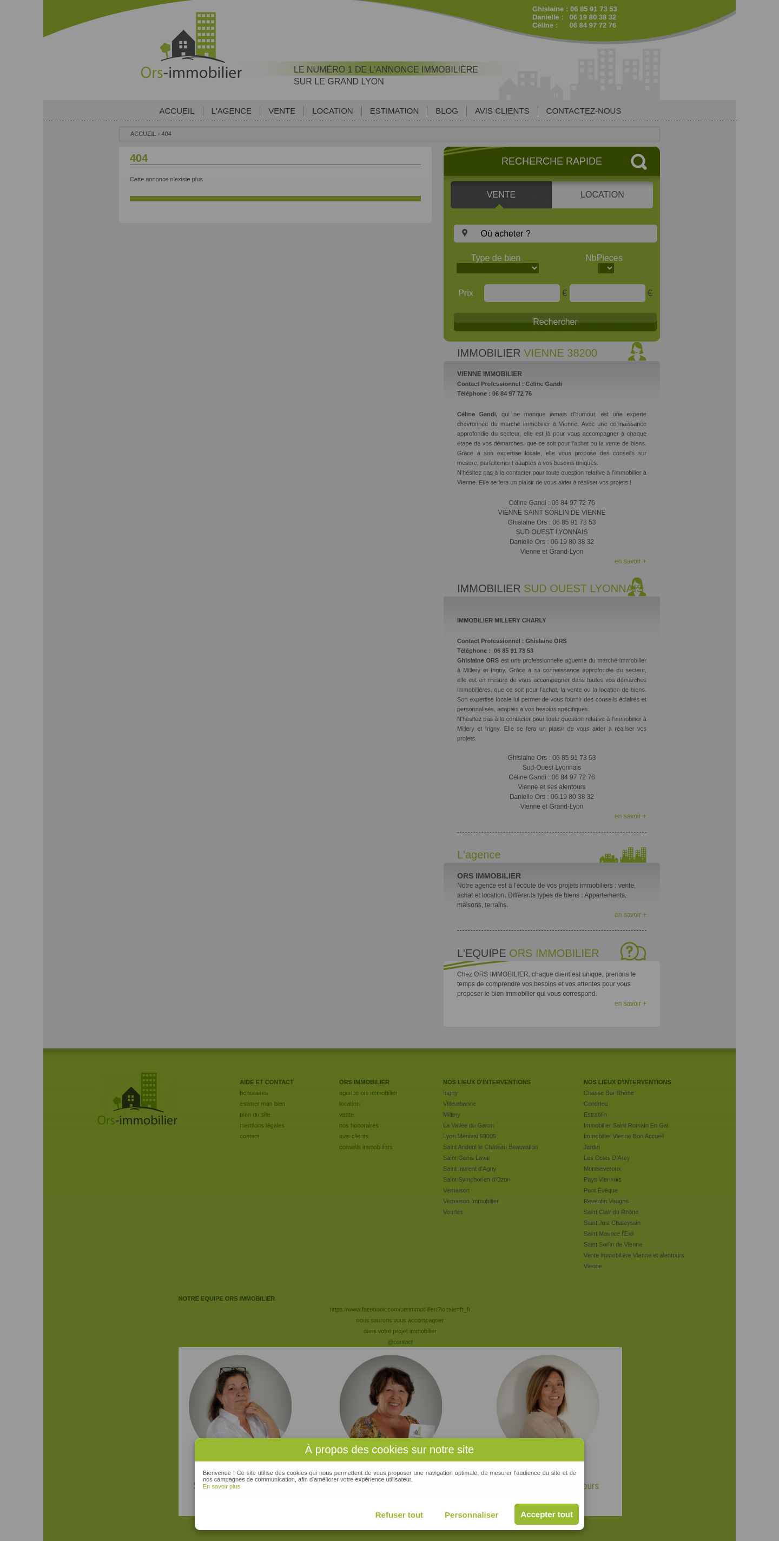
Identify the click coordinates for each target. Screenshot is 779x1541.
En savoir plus (221, 1486)
